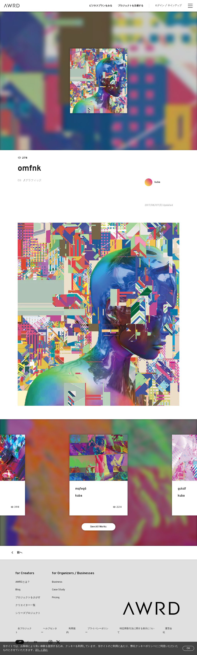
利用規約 (63, 630)
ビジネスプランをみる (100, 5)
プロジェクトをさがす (27, 598)
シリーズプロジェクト (27, 614)
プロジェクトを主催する (130, 5)
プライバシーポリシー (85, 630)
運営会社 (150, 630)
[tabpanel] (99, 81)
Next (194, 475)
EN (36, 639)
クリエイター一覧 (25, 606)
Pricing (55, 598)
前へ (19, 553)
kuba (158, 182)
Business (57, 583)
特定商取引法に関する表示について (121, 630)
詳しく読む (41, 650)
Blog (17, 591)
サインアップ (175, 5)
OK (188, 648)
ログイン (159, 5)
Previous (3, 475)
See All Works (98, 527)
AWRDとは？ (22, 583)
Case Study (58, 591)
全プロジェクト (23, 630)
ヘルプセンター (45, 630)
